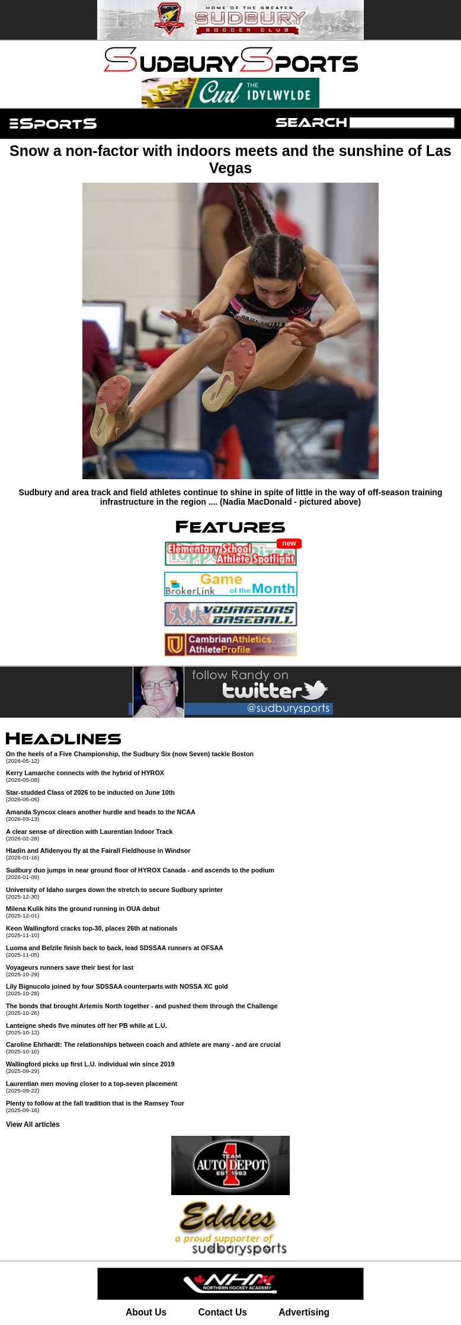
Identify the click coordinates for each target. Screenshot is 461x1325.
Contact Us (223, 1312)
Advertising (303, 1312)
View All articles (33, 1124)
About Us (146, 1312)
